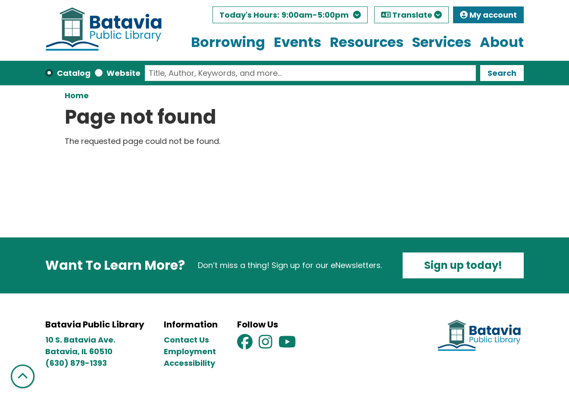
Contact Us (186, 339)
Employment (190, 351)
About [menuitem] (502, 42)
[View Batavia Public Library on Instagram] (266, 344)
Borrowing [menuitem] (228, 42)
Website (123, 73)
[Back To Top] (22, 376)
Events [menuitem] (297, 42)
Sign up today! (463, 265)
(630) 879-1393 (76, 363)
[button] (290, 17)
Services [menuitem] (441, 42)
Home (77, 95)
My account (488, 14)
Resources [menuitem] (366, 42)
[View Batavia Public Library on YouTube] (287, 344)
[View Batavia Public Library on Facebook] (245, 344)
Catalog (74, 73)
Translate (411, 14)
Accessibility (189, 363)
